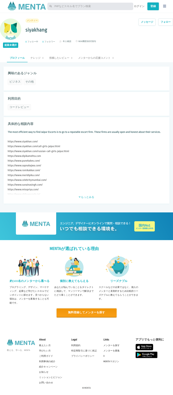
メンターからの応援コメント (96, 58)
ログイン (139, 6)
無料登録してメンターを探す (86, 312)
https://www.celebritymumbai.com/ (27, 180)
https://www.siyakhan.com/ (23, 141)
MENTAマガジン (111, 361)
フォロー (166, 22)
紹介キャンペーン (48, 366)
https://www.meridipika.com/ (24, 175)
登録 (153, 6)
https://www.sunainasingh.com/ (25, 184)
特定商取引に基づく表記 (84, 350)
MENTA (87, 388)
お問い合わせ (46, 382)
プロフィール (17, 58)
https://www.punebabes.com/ (24, 160)
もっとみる (86, 197)
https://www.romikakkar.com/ (24, 170)
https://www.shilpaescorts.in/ (24, 194)
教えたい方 (45, 345)
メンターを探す (111, 345)
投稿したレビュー (60, 58)
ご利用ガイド (46, 356)
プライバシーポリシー (83, 356)
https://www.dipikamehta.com (24, 156)
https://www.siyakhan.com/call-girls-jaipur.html (34, 146)
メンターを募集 (111, 350)
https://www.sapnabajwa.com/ (24, 165)
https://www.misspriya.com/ (23, 189)
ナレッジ (36, 58)
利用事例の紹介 (47, 361)
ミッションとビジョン (50, 377)
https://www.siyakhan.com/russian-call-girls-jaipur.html (38, 151)
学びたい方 (45, 350)
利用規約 (76, 345)
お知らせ (43, 372)
